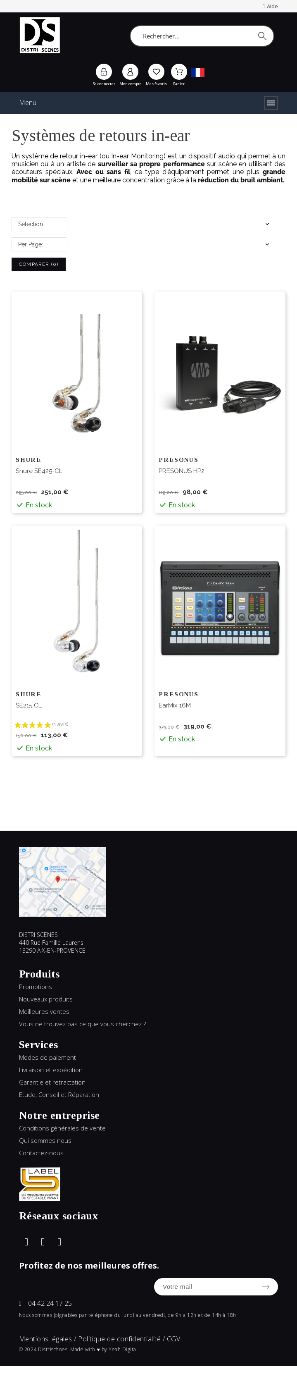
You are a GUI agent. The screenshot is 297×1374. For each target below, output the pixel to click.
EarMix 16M (175, 705)
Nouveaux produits (46, 999)
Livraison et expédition (51, 1070)
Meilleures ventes (44, 1011)
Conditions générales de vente (62, 1128)
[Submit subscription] (265, 1287)
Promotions (35, 986)
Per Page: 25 (34, 244)
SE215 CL (29, 705)
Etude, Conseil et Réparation (59, 1094)
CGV (174, 1338)
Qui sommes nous (45, 1140)
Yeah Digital (123, 1349)
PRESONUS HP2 (181, 471)
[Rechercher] (202, 36)
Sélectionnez (35, 224)
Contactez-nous (41, 1153)
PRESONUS (178, 459)
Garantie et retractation (52, 1082)
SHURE (28, 459)
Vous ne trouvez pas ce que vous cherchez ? (82, 1024)
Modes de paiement (47, 1057)
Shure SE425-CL (39, 471)
